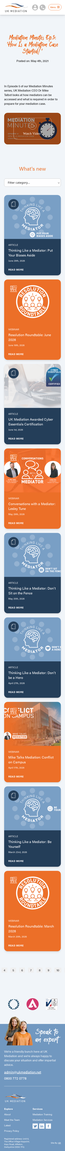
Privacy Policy (11, 1130)
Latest (7, 1125)
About (7, 1114)
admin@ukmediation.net (22, 1072)
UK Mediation (16, 7)
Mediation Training (42, 1114)
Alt (59, 1142)
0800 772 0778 (15, 1078)
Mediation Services (43, 1119)
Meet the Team (12, 1119)
